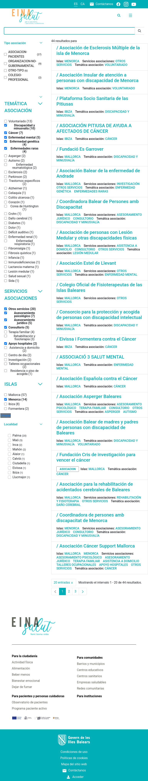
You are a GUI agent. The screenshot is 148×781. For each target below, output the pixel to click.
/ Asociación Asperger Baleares (88, 396)
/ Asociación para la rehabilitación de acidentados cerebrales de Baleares (94, 486)
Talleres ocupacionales (76, 565)
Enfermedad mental (121, 274)
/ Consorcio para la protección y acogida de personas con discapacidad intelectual (99, 314)
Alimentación (21, 668)
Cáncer (111, 139)
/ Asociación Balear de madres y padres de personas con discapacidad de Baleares (97, 427)
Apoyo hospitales (113, 565)
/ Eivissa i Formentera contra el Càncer (96, 339)
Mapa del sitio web (74, 764)
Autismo (130, 412)
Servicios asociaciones (23, 295)
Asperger (112, 412)
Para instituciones (89, 696)
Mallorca (72, 157)
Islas (23, 384)
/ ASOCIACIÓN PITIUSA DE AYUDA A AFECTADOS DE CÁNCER (93, 128)
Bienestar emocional (26, 681)
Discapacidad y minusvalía (78, 222)
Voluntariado (116, 65)
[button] (22, 43)
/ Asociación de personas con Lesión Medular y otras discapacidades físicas (96, 235)
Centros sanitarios (89, 676)
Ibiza (68, 111)
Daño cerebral (68, 505)
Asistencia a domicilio (121, 561)
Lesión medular (85, 253)
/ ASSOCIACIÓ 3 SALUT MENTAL (90, 357)
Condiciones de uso (74, 752)
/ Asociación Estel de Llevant (86, 263)
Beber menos (21, 674)
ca (83, 4)
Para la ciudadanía (24, 656)
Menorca (71, 61)
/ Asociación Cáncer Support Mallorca (95, 546)
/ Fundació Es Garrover (79, 149)
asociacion (68, 469)
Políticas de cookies (74, 758)
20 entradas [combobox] (65, 582)
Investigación (128, 184)
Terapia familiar (92, 408)
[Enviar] (139, 31)
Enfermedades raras (91, 191)
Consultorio (83, 218)
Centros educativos (90, 670)
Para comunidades (90, 657)
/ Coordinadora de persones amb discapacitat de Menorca (90, 517)
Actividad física (22, 662)
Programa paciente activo (29, 708)
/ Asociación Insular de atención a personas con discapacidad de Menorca (97, 77)
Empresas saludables (91, 682)
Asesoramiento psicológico (79, 557)
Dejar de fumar (22, 687)
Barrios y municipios (91, 664)
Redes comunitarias (90, 688)
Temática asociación (23, 107)
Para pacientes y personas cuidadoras (38, 696)
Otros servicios (69, 187)
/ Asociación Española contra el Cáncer (96, 378)
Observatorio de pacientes (30, 702)
